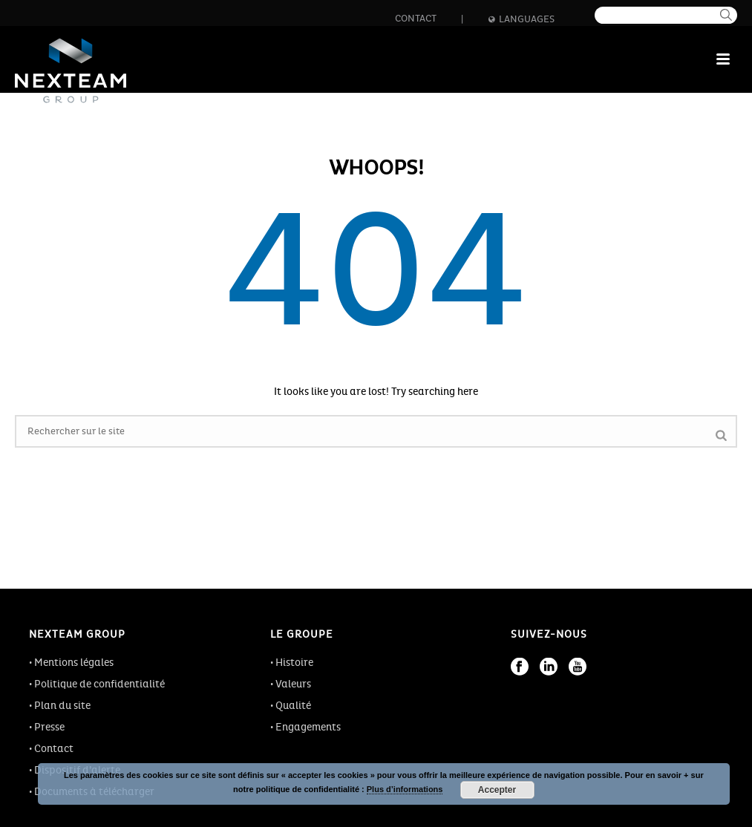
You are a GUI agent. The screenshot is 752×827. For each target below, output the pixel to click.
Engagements (308, 727)
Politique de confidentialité (99, 684)
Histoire (294, 662)
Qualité (293, 705)
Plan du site (62, 705)
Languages (521, 19)
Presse (49, 727)
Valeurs (293, 684)
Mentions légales (74, 662)
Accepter (497, 790)
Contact (416, 18)
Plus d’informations (405, 789)
